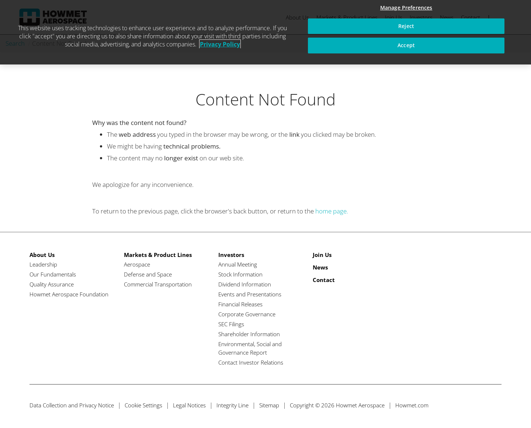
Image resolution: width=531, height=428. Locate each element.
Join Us (322, 254)
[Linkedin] (481, 405)
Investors (231, 254)
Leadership (43, 264)
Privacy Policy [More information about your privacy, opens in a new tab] (220, 44)
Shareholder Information (249, 334)
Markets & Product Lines (158, 254)
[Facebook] (467, 405)
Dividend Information (244, 284)
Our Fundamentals (53, 274)
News (320, 267)
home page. (331, 211)
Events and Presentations (249, 294)
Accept (406, 45)
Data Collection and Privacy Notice (72, 405)
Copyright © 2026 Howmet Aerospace (337, 405)
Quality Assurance (52, 284)
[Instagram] (495, 405)
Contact (324, 279)
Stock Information (240, 274)
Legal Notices (189, 405)
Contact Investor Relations (250, 362)
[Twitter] (454, 405)
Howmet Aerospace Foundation (69, 294)
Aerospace (137, 264)
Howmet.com (411, 405)
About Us (42, 254)
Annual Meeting (237, 264)
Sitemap (269, 405)
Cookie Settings (143, 405)
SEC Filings (231, 324)
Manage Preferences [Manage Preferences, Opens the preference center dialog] (406, 7)
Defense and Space (148, 274)
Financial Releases (240, 304)
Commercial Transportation (158, 284)
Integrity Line (232, 405)
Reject (406, 25)
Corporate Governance (246, 314)
